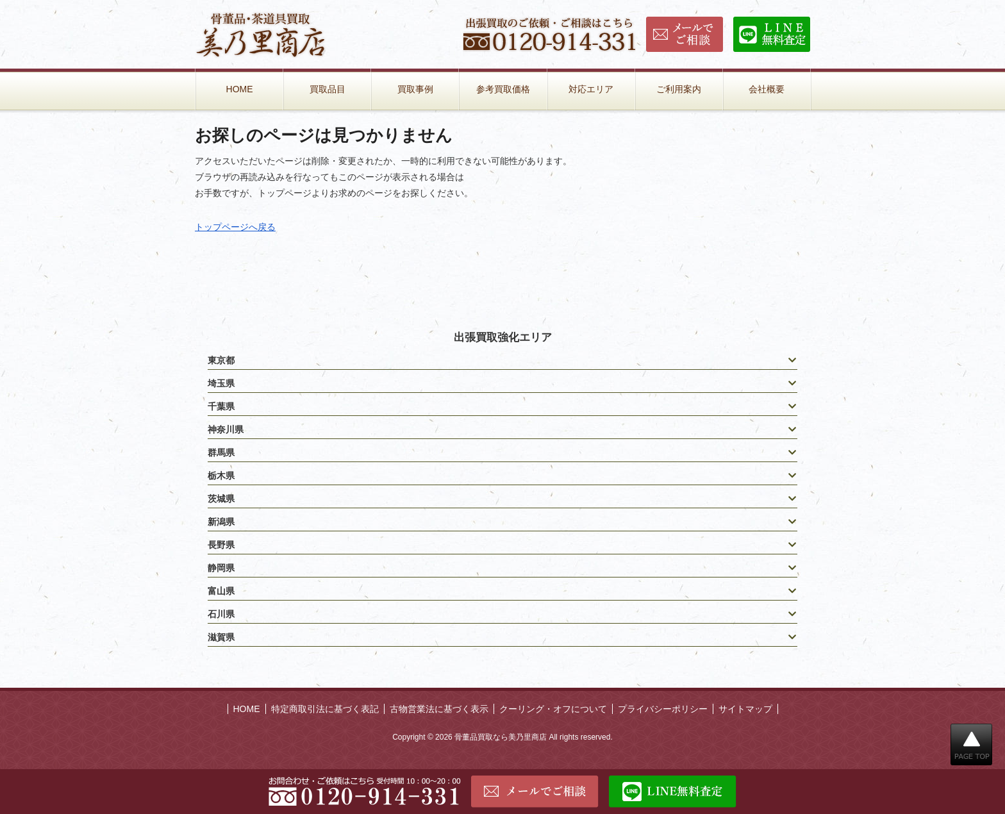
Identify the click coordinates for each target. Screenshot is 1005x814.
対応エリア (591, 89)
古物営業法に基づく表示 (439, 709)
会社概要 (767, 89)
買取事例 (415, 89)
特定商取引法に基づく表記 (325, 709)
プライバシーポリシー (663, 709)
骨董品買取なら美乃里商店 (500, 737)
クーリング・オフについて (553, 709)
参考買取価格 (503, 89)
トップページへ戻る (235, 227)
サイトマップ (745, 709)
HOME (239, 89)
